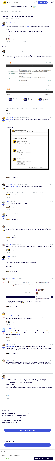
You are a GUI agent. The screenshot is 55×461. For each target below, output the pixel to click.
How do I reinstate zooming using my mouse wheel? (15, 415)
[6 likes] (12, 177)
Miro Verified (27, 26)
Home (2, 10)
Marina (7, 313)
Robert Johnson (9, 117)
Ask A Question (27, 444)
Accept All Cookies (39, 458)
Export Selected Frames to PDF (9, 422)
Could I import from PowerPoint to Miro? (12, 418)
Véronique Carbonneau (11, 278)
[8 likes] (12, 39)
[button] (1, 2)
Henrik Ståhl (9, 328)
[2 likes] (11, 271)
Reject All (49, 458)
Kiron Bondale (9, 51)
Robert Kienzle (9, 244)
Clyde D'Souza (9, 226)
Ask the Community (29, 10)
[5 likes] (12, 207)
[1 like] (11, 111)
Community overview (10, 10)
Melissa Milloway (10, 22)
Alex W (7, 360)
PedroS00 (8, 256)
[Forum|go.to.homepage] (10, 2)
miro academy (10, 35)
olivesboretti (9, 213)
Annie (7, 201)
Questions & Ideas (20, 10)
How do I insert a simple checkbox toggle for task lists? (15, 413)
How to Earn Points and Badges (27, 430)
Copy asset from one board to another (11, 420)
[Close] (52, 451)
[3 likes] (12, 195)
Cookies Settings (5, 458)
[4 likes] (12, 219)
